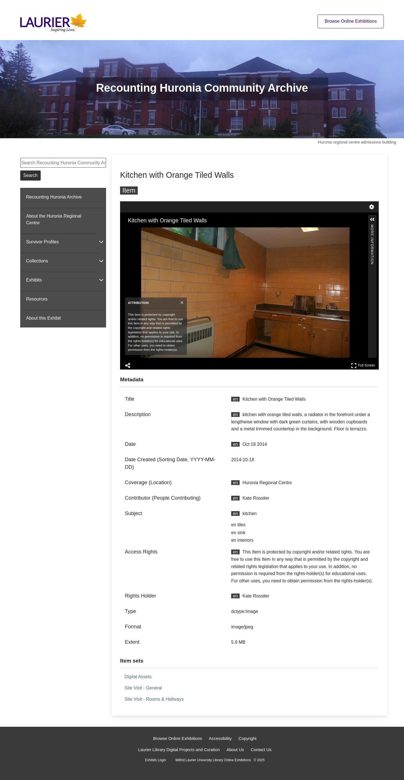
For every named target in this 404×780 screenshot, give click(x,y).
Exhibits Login (155, 760)
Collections (37, 261)
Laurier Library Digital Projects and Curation (179, 749)
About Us (235, 749)
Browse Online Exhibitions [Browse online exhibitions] (351, 21)
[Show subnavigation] (101, 241)
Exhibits (34, 280)
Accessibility (220, 738)
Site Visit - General (143, 688)
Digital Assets (138, 676)
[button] (372, 219)
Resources (36, 299)
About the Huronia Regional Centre (53, 219)
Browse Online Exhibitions (177, 738)
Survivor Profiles (42, 241)
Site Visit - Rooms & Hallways (154, 699)
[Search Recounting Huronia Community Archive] (63, 163)
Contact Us (261, 749)
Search (30, 175)
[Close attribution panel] (182, 303)
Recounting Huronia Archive (54, 197)
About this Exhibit (43, 318)
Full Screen (363, 365)
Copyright (247, 738)
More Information (372, 227)
